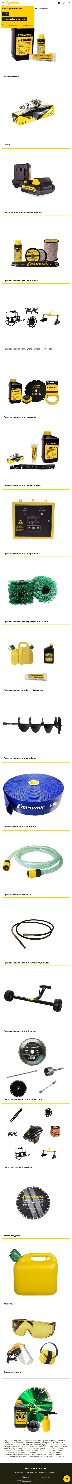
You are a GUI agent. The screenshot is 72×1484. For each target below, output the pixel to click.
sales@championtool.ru (36, 1468)
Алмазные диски (12, 1236)
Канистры (8, 1304)
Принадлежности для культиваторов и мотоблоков (29, 349)
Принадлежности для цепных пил (21, 281)
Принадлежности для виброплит (20, 1031)
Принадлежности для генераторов (21, 554)
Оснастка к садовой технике (18, 1167)
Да (6, 14)
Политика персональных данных (36, 1477)
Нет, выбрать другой (15, 19)
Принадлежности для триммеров (20, 417)
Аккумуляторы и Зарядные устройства (23, 212)
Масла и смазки (11, 76)
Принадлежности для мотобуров (20, 758)
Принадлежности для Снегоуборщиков (23, 690)
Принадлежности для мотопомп (20, 826)
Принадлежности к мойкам (17, 895)
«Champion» (26, 1481)
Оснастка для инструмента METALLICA (23, 1099)
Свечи (7, 144)
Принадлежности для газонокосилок (22, 485)
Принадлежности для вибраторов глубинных (26, 963)
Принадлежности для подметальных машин (26, 622)
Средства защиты (12, 1372)
